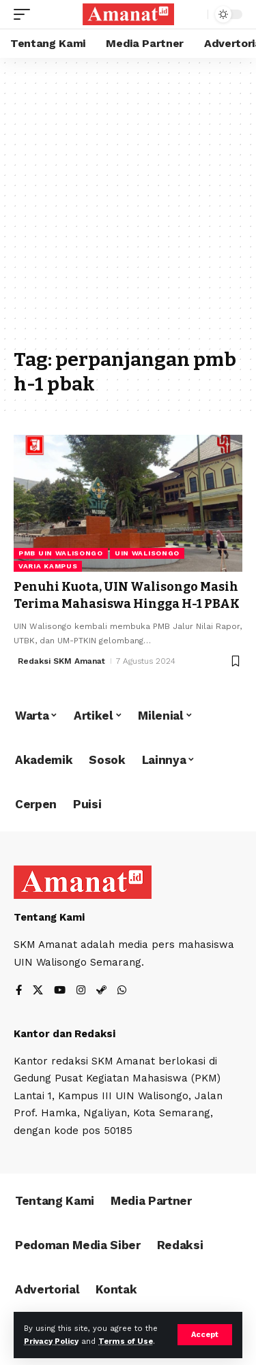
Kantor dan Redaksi (64, 1034)
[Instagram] (80, 991)
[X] (38, 991)
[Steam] (101, 991)
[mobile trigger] (25, 14)
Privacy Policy (51, 1341)
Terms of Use (125, 1341)
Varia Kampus (47, 566)
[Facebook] (19, 991)
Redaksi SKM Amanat (61, 661)
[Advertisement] (128, 209)
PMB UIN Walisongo (60, 553)
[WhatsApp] (121, 991)
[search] (194, 14)
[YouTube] (60, 991)
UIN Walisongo (147, 553)
